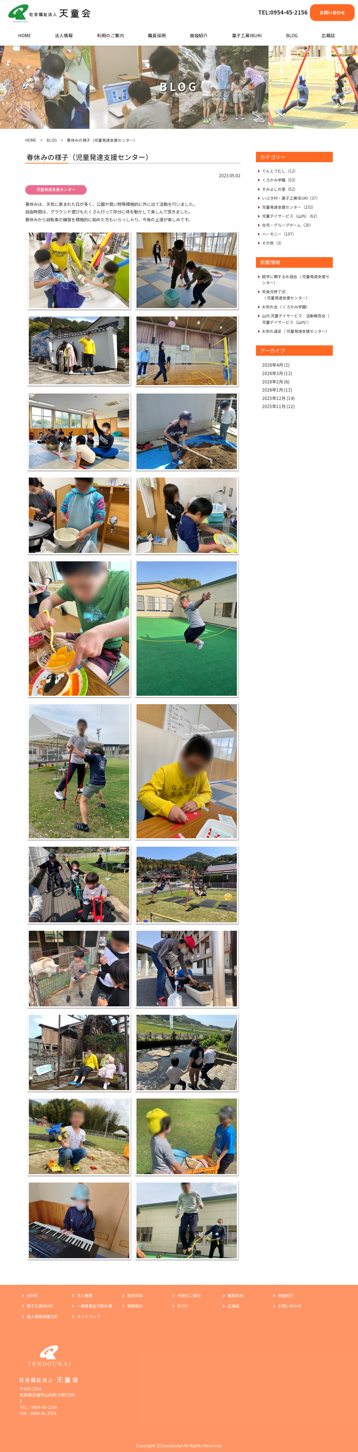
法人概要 (85, 1295)
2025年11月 (274, 406)
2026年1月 (272, 390)
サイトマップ (88, 1316)
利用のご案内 (110, 35)
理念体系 (135, 1295)
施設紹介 (199, 35)
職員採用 (157, 35)
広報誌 (328, 35)
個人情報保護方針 (42, 1316)
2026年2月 (272, 381)
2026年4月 (272, 365)
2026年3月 (272, 373)
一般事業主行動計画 (94, 1306)
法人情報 (64, 35)
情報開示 (135, 1306)
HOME (24, 35)
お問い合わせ (332, 12)
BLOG (292, 35)
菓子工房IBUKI (247, 35)
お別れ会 (286, 307)
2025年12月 (274, 398)
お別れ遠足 (295, 331)
